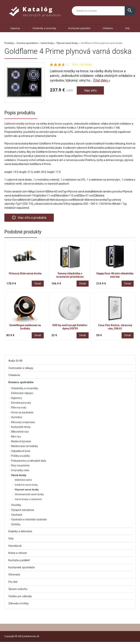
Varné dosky (47, 43)
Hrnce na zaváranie (22, 412)
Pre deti (13, 581)
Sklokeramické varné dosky (29, 494)
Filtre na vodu (18, 407)
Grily (127, 28)
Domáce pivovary (21, 402)
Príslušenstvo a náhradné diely (28, 460)
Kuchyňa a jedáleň (19, 560)
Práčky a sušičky (20, 455)
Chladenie (108, 28)
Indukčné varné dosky (26, 484)
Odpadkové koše (20, 451)
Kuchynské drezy (21, 426)
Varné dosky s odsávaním (28, 499)
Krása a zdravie (17, 553)
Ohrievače (14, 574)
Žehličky (15, 524)
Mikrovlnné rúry (20, 431)
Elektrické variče (23, 479)
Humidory (16, 417)
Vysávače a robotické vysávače (29, 519)
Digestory (15, 28)
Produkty (9, 43)
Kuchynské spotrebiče (79, 28)
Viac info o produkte (29, 217)
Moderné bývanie (21, 441)
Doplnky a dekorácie (20, 531)
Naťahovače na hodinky (24, 446)
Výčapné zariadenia (22, 509)
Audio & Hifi (15, 360)
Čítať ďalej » (101, 80)
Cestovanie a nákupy (20, 368)
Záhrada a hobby (18, 603)
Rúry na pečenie (20, 465)
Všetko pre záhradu (20, 596)
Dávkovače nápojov (22, 393)
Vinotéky (16, 505)
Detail (37, 283)
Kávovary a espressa (23, 422)
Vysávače (16, 514)
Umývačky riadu (20, 470)
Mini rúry (16, 436)
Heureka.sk (15, 545)
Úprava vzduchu (17, 589)
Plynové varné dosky (67, 43)
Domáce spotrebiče (27, 43)
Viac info (90, 90)
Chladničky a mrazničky (44, 28)
